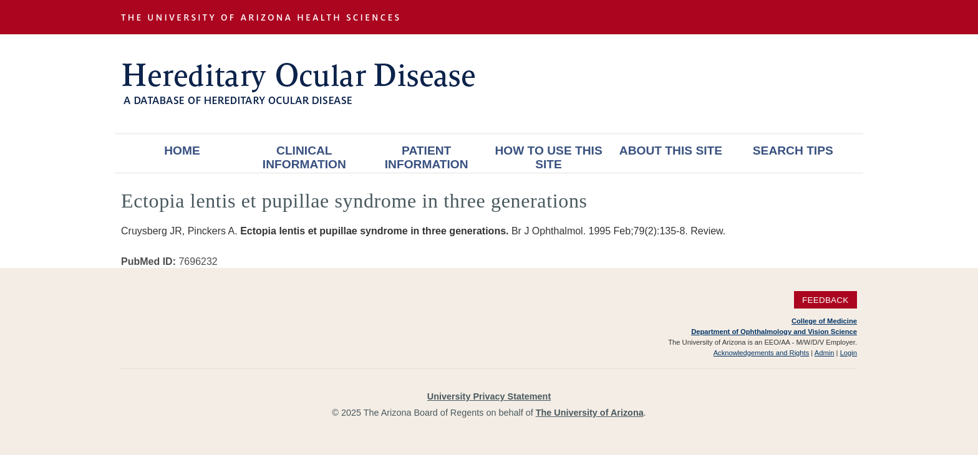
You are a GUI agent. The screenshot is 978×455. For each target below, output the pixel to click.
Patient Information (426, 157)
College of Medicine (824, 321)
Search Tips (793, 150)
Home (182, 150)
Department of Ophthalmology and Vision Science (774, 331)
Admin (825, 353)
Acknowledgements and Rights (762, 353)
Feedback (825, 300)
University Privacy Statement (489, 396)
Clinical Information (304, 157)
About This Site (670, 150)
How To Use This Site (548, 157)
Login (848, 353)
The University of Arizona (590, 413)
